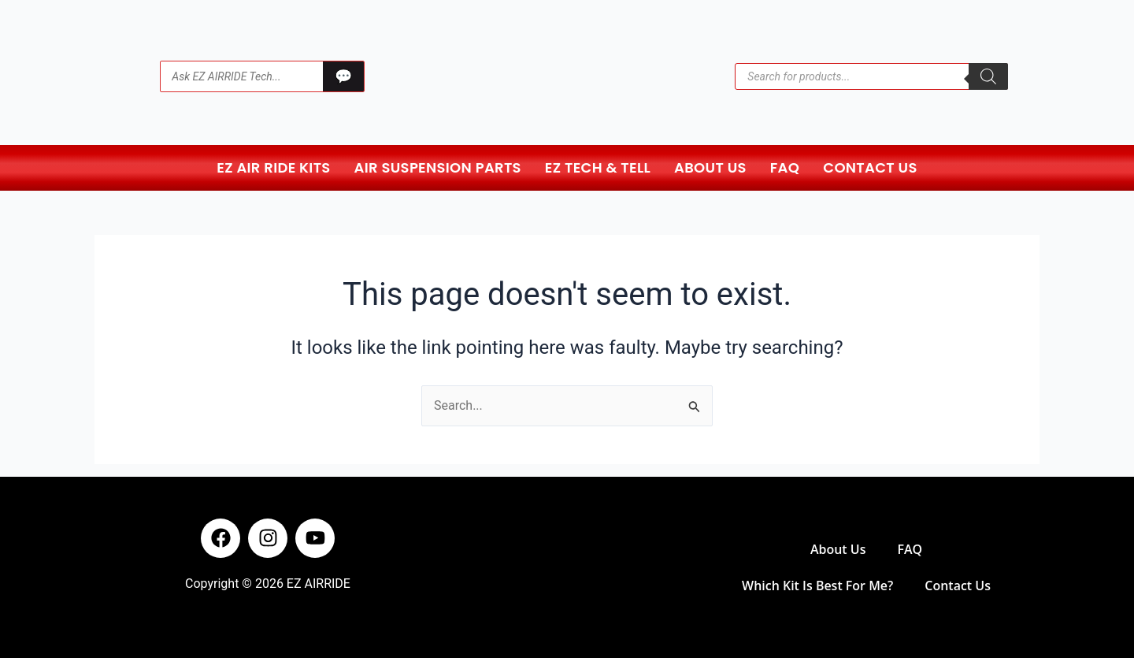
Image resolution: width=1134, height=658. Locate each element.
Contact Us (870, 167)
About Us (710, 167)
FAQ (785, 167)
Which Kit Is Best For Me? (818, 585)
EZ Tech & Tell (597, 167)
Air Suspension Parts (437, 167)
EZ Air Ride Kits (273, 167)
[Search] (988, 76)
